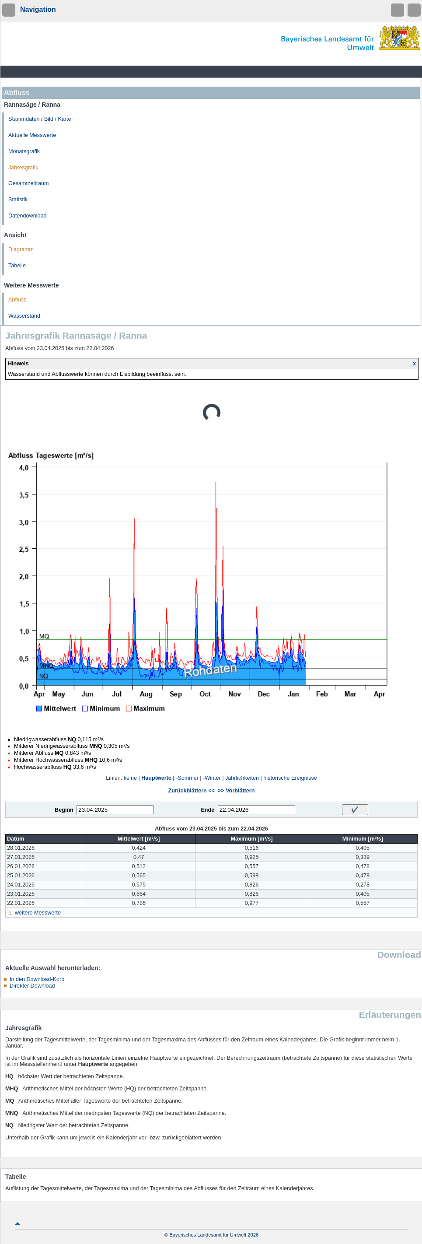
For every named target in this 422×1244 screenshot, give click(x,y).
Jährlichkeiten (242, 778)
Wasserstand (24, 316)
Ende (207, 810)
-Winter (212, 778)
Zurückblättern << (191, 791)
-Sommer (187, 778)
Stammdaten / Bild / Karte (39, 119)
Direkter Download (32, 986)
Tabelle (17, 266)
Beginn (64, 810)
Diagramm (21, 249)
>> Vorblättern (236, 791)
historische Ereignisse (290, 778)
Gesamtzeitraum (28, 183)
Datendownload (27, 216)
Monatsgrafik (24, 151)
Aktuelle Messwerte (32, 135)
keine (130, 778)
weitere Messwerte (38, 913)
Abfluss (17, 300)
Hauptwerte (156, 778)
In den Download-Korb (37, 979)
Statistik (18, 199)
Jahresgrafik (23, 168)
